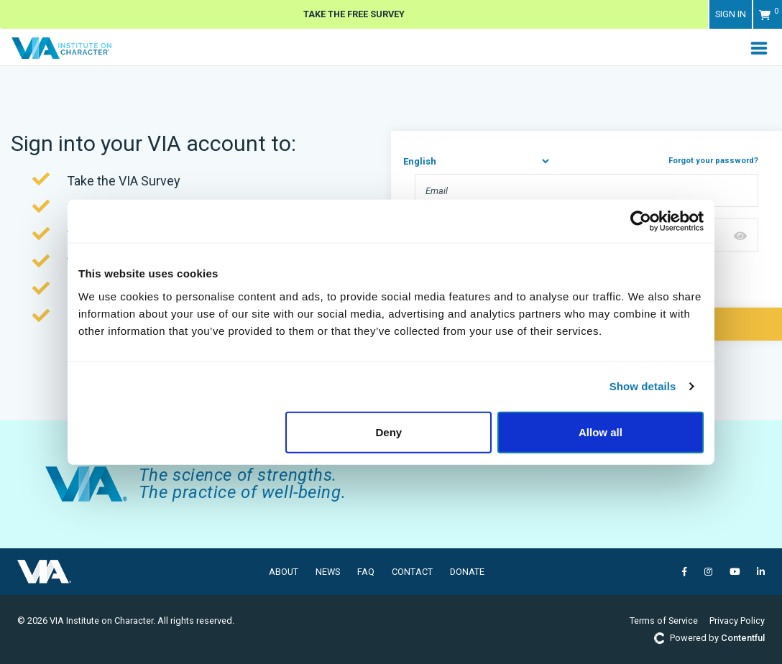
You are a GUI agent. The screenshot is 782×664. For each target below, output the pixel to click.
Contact (412, 571)
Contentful (743, 637)
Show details (643, 386)
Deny (389, 431)
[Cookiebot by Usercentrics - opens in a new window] (641, 221)
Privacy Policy (737, 620)
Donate (467, 571)
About (283, 571)
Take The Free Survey (354, 14)
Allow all (600, 431)
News (328, 571)
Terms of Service (664, 620)
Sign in (730, 14)
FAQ (365, 571)
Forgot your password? (713, 160)
